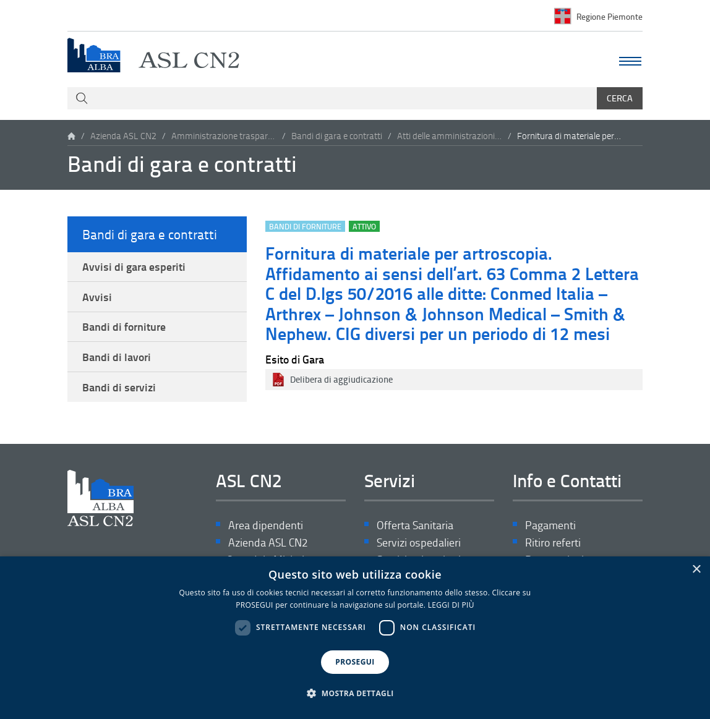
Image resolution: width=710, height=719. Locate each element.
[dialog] (355, 637)
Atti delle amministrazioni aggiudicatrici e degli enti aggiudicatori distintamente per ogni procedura (449, 136)
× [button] (696, 569)
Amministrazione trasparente (223, 136)
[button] (355, 693)
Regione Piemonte (609, 16)
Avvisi (97, 297)
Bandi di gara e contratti (336, 136)
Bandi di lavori (116, 357)
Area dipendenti (265, 525)
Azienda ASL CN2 (123, 136)
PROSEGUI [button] (354, 662)
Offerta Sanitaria (415, 525)
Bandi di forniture (124, 326)
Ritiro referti (553, 542)
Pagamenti (550, 525)
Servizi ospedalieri (419, 542)
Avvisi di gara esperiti (134, 266)
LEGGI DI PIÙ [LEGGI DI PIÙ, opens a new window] (451, 605)
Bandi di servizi (119, 387)
